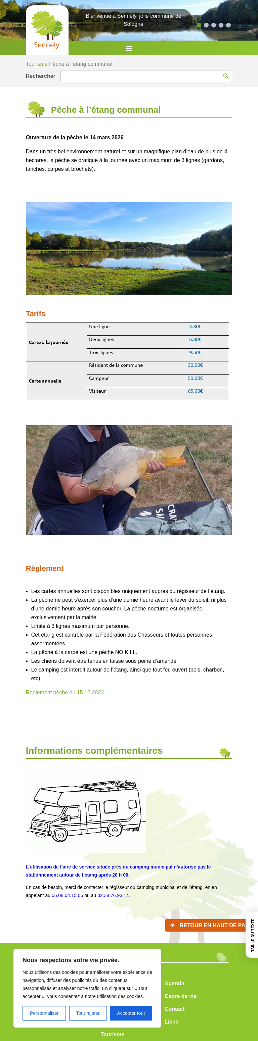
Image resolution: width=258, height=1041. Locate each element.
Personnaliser (44, 1013)
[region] (87, 988)
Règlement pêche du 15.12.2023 (65, 692)
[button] (199, 25)
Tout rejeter (88, 1013)
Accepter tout (131, 1013)
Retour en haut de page (216, 925)
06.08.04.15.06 (67, 895)
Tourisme (37, 64)
